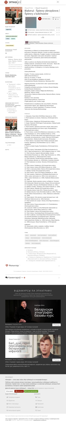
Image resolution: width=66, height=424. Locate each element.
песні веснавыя (42, 235)
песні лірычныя (44, 240)
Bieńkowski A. (12, 109)
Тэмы (37, 397)
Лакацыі (38, 400)
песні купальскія (46, 238)
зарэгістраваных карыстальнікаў (44, 388)
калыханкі (33, 235)
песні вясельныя (35, 238)
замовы (27, 243)
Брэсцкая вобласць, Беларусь (36, 252)
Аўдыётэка (29, 8)
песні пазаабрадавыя (31, 240)
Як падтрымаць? (44, 416)
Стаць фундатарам (31, 391)
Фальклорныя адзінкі (13, 410)
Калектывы (39, 407)
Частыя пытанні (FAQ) (27, 416)
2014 (9, 145)
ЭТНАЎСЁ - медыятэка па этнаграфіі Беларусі (21, 420)
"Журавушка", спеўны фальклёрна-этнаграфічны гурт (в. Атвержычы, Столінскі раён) (14, 88)
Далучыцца (19, 391)
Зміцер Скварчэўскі (17, 359)
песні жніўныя (52, 235)
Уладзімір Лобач (17, 324)
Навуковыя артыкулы (13, 407)
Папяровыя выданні (13, 397)
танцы (27, 238)
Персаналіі (39, 403)
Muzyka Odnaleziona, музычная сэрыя (11, 76)
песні (26, 235)
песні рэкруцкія (36, 243)
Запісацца (56, 324)
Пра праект (9, 391)
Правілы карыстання (16, 416)
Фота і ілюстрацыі (12, 403)
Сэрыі (38, 410)
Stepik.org (32, 295)
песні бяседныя (54, 240)
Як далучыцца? (35, 416)
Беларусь (30, 250)
